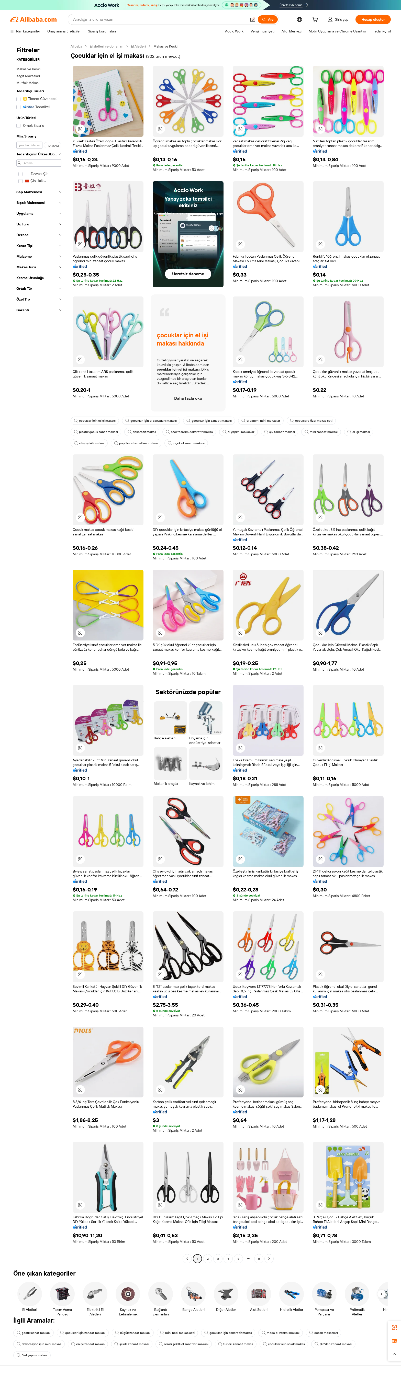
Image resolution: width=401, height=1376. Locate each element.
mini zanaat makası (321, 432)
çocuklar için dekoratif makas (228, 1333)
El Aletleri (138, 46)
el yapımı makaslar (238, 432)
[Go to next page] (269, 1258)
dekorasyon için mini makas (39, 1344)
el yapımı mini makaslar (260, 421)
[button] (253, 19)
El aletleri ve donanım (106, 46)
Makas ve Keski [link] (165, 46)
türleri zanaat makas (235, 1344)
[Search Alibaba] (159, 19)
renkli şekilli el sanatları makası (183, 1344)
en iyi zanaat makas (88, 1344)
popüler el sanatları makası (136, 443)
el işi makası (358, 432)
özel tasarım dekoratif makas (189, 432)
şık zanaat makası (279, 432)
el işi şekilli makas (89, 443)
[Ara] (268, 19)
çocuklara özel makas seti (311, 421)
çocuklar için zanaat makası (209, 421)
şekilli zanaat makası (131, 1344)
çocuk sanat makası (33, 1333)
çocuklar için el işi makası (95, 421)
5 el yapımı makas (32, 1355)
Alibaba (76, 46)
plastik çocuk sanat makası (96, 432)
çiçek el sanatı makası (186, 443)
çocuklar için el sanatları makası (151, 421)
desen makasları (323, 1333)
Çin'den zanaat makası (333, 1344)
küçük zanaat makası (132, 1333)
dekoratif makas (142, 432)
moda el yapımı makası (280, 1333)
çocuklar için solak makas (284, 1344)
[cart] (316, 20)
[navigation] (38, 653)
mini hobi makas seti (177, 1333)
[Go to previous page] (187, 1258)
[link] (394, 1327)
